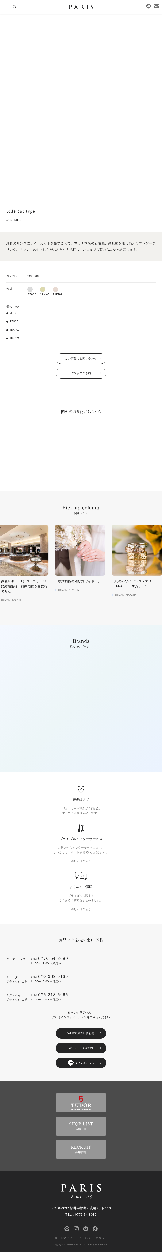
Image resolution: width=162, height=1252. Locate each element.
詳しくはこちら (81, 861)
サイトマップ (63, 1238)
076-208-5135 (53, 976)
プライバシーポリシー (93, 1238)
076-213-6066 (53, 994)
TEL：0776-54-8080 (81, 1214)
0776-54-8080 (53, 958)
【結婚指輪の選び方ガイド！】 (79, 581)
